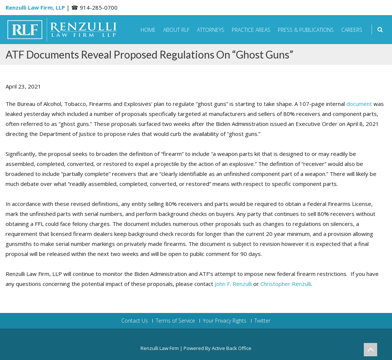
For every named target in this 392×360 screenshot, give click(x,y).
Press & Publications (306, 29)
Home (148, 29)
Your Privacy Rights (225, 321)
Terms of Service (175, 321)
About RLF (176, 29)
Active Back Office (231, 348)
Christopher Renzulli (285, 283)
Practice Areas (251, 29)
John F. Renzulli (233, 283)
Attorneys (210, 29)
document (359, 103)
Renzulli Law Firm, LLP (35, 7)
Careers (351, 29)
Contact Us (134, 321)
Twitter (262, 321)
